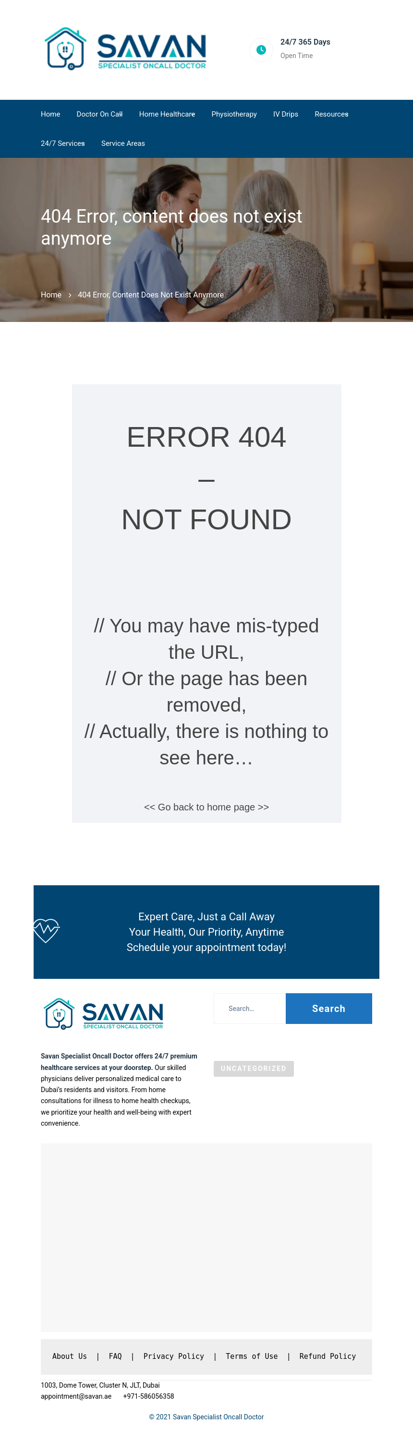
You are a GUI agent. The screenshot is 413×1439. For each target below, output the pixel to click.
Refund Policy (328, 1356)
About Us (69, 1356)
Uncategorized (254, 1068)
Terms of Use (252, 1356)
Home (51, 294)
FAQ (115, 1356)
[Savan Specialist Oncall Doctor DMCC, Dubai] (206, 1238)
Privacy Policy (174, 1356)
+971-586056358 (148, 1396)
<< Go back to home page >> (206, 807)
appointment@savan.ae (77, 1396)
